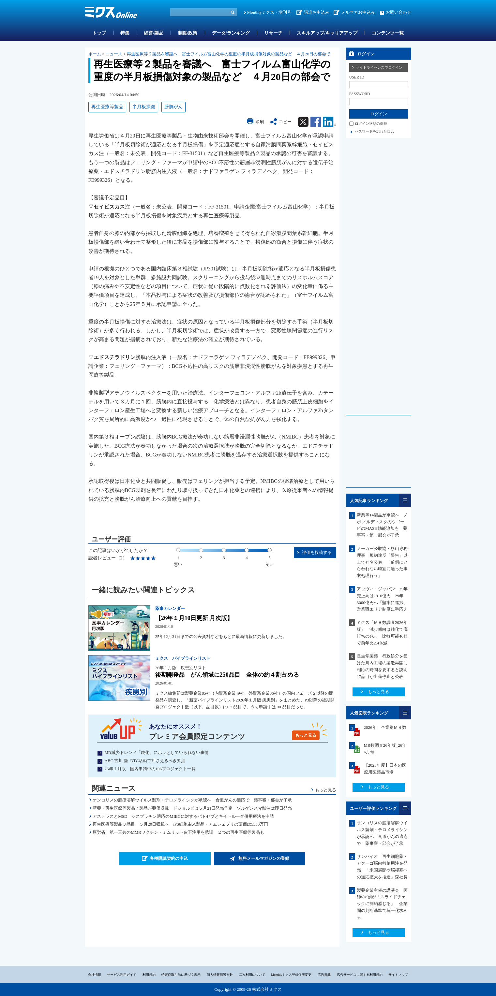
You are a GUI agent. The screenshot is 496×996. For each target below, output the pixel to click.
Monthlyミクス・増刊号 (269, 12)
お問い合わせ (398, 12)
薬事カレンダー (170, 608)
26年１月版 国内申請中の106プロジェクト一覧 (150, 768)
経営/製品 (153, 33)
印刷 (259, 121)
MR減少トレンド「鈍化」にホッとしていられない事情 (157, 752)
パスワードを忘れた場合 (374, 131)
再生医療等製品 (107, 106)
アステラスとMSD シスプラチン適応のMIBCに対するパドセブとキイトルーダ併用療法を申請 (183, 816)
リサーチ (273, 33)
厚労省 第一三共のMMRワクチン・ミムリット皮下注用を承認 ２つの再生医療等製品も (178, 832)
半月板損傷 (143, 106)
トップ (99, 33)
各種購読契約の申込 (169, 858)
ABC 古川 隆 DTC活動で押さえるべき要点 (145, 760)
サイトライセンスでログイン (379, 67)
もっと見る (305, 735)
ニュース (113, 53)
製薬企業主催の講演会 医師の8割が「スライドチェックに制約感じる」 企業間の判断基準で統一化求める (382, 904)
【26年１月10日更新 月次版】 (194, 618)
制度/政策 (188, 33)
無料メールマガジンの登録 (263, 858)
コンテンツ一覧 (388, 33)
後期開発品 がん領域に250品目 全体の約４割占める (227, 674)
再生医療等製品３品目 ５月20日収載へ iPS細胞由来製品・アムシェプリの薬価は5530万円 (180, 824)
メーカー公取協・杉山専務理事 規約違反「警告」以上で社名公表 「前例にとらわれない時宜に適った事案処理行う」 (382, 562)
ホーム (94, 53)
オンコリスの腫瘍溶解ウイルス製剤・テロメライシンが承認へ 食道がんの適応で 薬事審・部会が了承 (192, 800)
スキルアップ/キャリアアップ (327, 33)
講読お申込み (316, 12)
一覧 (405, 500)
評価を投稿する (317, 552)
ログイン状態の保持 (371, 123)
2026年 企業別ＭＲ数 (385, 727)
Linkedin (329, 122)
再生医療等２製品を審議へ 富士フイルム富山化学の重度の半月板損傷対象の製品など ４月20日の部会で (228, 53)
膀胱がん (173, 106)
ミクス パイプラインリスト (182, 658)
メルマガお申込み (358, 12)
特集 (124, 33)
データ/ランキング (231, 33)
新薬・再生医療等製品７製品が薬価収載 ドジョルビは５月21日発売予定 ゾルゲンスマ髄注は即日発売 (192, 808)
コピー (285, 121)
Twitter (303, 122)
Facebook (315, 122)
